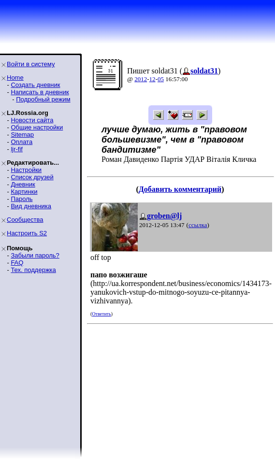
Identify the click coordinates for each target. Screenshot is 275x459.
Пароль (21, 198)
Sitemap (22, 134)
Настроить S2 (27, 233)
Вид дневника (31, 206)
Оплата (21, 141)
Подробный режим (43, 99)
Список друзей (32, 177)
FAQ (17, 262)
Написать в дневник (40, 92)
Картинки (24, 191)
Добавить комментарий (180, 189)
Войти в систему (31, 64)
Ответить (101, 313)
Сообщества (25, 219)
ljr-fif (17, 149)
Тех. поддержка (33, 269)
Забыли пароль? (35, 255)
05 (161, 79)
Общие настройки (37, 127)
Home (15, 77)
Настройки (26, 169)
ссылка (197, 225)
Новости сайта (32, 120)
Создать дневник (35, 84)
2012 (140, 79)
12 (152, 79)
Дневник (23, 184)
